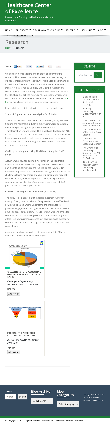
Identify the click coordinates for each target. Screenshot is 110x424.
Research (72, 30)
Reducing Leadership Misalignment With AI (91, 112)
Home (8, 30)
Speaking (88, 30)
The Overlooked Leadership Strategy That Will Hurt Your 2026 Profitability (91, 153)
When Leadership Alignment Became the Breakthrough (91, 123)
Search (8, 391)
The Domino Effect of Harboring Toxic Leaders (91, 132)
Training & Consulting (48, 30)
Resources (23, 30)
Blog (101, 30)
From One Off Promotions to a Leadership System (91, 141)
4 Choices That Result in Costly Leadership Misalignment (90, 166)
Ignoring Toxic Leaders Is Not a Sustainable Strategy (90, 101)
